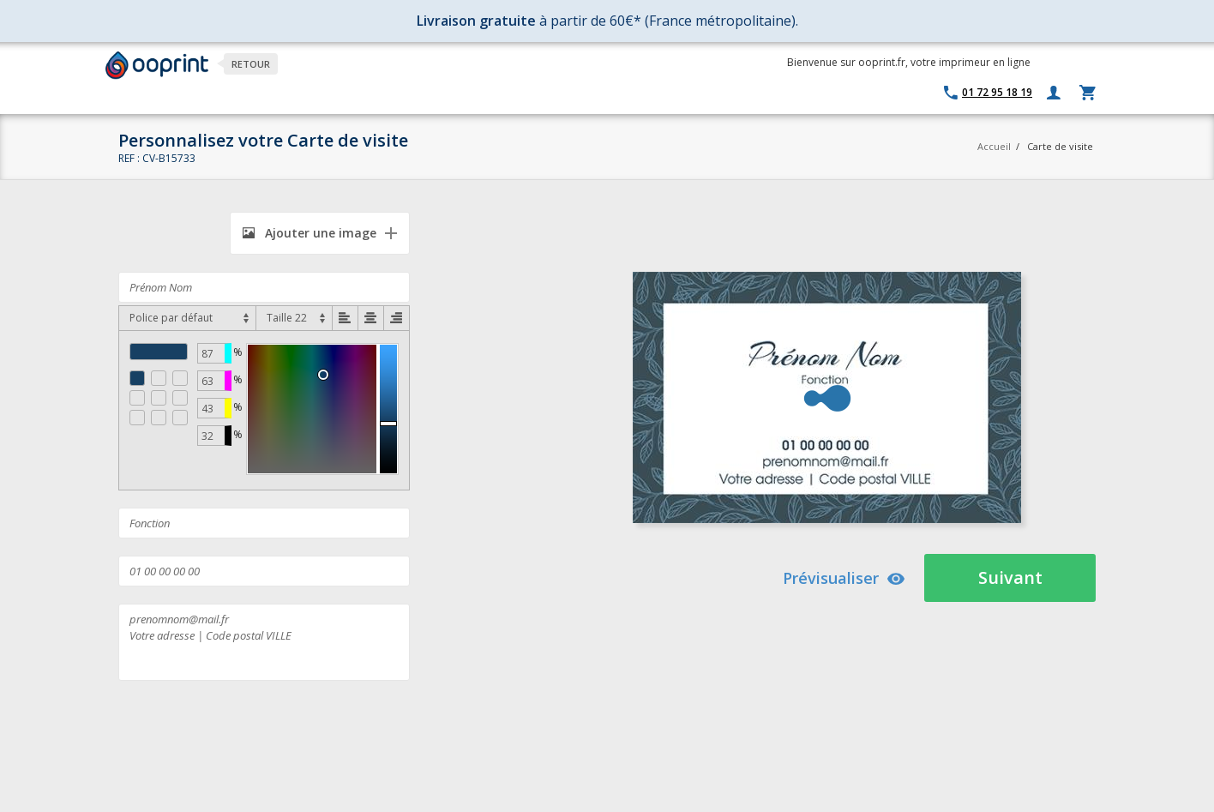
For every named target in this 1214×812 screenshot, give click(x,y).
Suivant (1010, 577)
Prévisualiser (844, 578)
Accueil (994, 146)
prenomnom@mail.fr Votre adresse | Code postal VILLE (264, 642)
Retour (250, 63)
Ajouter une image (309, 233)
